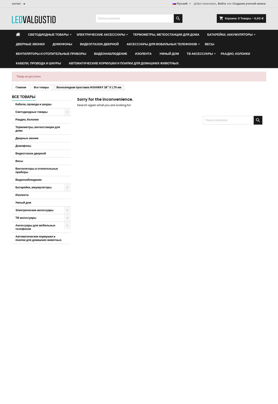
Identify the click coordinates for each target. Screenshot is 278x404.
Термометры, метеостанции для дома (166, 34)
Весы (209, 44)
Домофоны (62, 44)
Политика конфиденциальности (228, 276)
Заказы (16, 276)
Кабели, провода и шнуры (38, 63)
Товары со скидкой (154, 271)
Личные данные (22, 271)
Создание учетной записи (249, 3)
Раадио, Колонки (235, 54)
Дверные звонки (30, 44)
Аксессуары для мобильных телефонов (162, 44)
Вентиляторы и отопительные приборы (51, 54)
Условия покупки (218, 271)
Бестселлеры (151, 282)
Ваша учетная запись (34, 260)
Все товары (23, 96)
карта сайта (215, 299)
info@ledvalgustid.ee (107, 333)
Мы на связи (215, 293)
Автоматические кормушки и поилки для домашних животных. (124, 63)
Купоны (17, 293)
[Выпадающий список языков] (182, 3)
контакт (85, 260)
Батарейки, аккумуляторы (230, 34)
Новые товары (151, 276)
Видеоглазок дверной (99, 44)
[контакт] (19, 3)
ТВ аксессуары (200, 54)
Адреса (17, 288)
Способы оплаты (218, 282)
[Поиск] (139, 18)
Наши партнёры (217, 288)
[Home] (18, 34)
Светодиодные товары (48, 34)
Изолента (143, 54)
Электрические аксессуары (100, 34)
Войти (222, 3)
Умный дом (169, 54)
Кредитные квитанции (26, 282)
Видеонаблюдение (110, 54)
